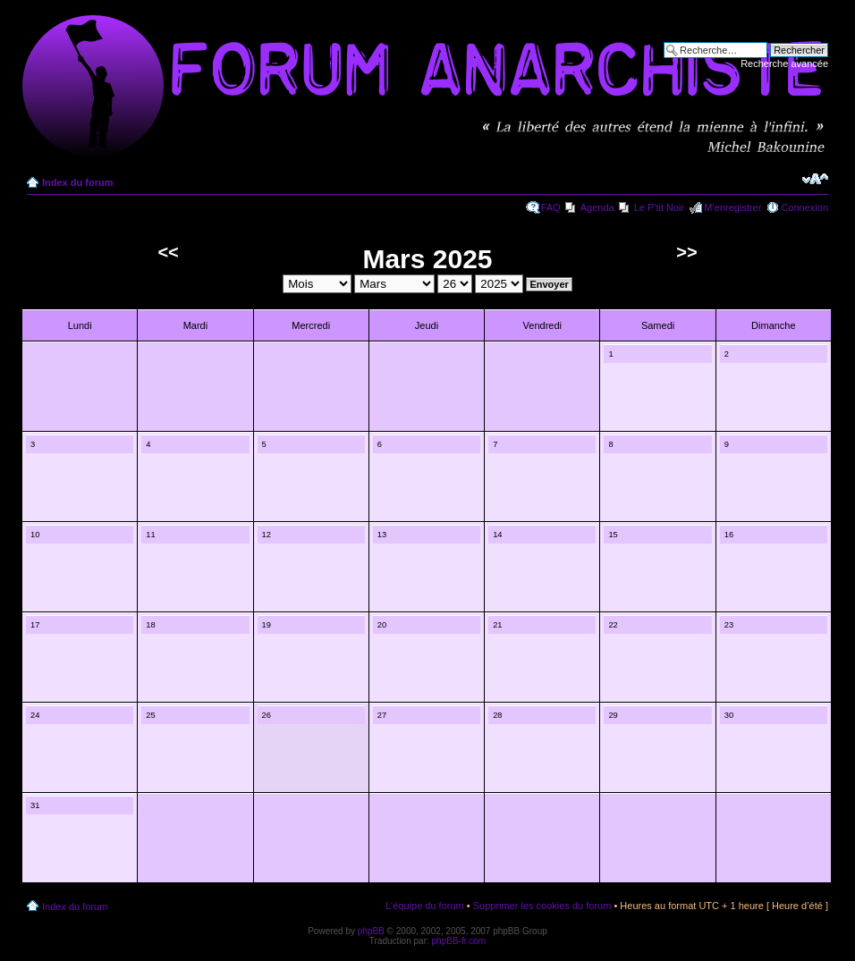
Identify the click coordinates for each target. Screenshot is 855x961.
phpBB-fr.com (459, 941)
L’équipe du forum (424, 905)
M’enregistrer (732, 207)
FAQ (551, 207)
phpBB (371, 931)
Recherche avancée (784, 63)
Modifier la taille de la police (815, 179)
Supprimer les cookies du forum (542, 905)
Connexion (804, 207)
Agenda (597, 207)
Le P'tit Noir (659, 207)
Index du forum (77, 182)
